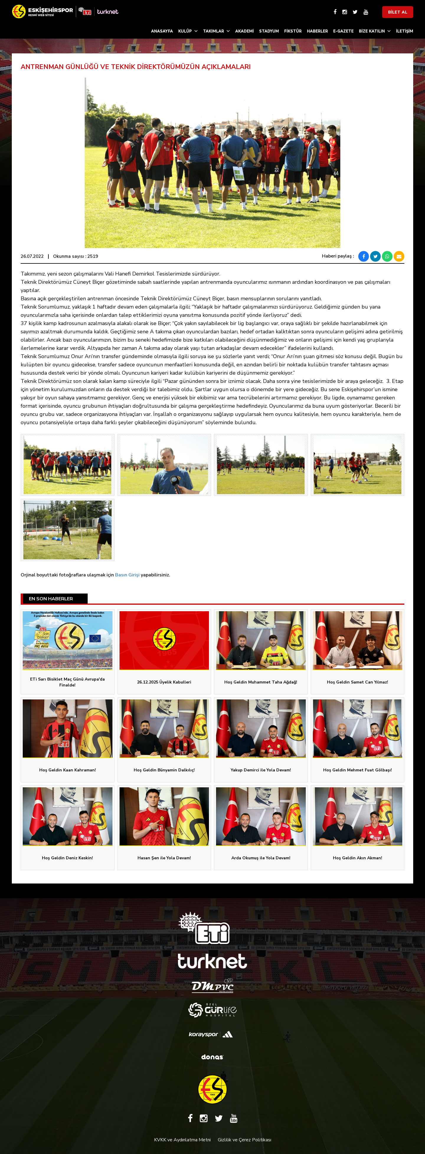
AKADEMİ (244, 31)
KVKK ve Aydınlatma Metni (182, 1140)
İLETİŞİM (404, 31)
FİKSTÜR (293, 31)
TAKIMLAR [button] (216, 31)
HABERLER (317, 31)
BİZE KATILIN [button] (375, 31)
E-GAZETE (343, 31)
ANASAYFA (162, 31)
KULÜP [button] (188, 31)
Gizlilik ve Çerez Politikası (244, 1140)
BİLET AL (397, 12)
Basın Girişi (127, 575)
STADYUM (269, 31)
